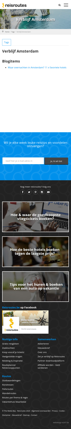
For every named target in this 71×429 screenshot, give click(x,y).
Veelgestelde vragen (12, 356)
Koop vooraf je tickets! (13, 352)
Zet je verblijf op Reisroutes (51, 356)
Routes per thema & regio (15, 397)
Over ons (42, 352)
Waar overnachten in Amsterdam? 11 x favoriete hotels (37, 67)
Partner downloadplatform (51, 360)
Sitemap (26, 415)
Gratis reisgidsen (10, 343)
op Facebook (19, 307)
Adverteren (43, 343)
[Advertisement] (35, 99)
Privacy (55, 411)
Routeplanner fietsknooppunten (11, 366)
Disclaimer (6, 415)
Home (7, 32)
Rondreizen (8, 384)
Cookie (62, 411)
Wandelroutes (9, 393)
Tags (13, 32)
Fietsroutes (7, 389)
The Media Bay (10, 411)
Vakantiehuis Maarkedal (14, 401)
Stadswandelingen (11, 380)
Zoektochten (8, 347)
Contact (34, 415)
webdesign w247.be (61, 422)
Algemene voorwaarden (41, 411)
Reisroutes (14, 5)
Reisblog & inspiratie (12, 360)
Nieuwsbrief (44, 347)
